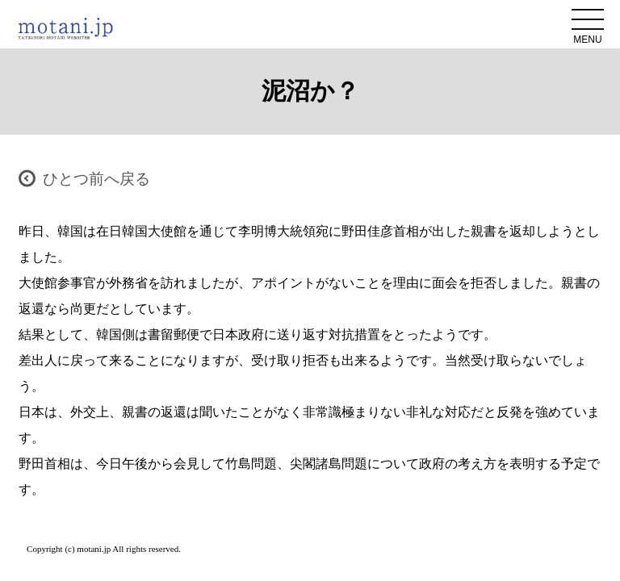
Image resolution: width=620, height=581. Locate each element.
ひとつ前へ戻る (96, 178)
